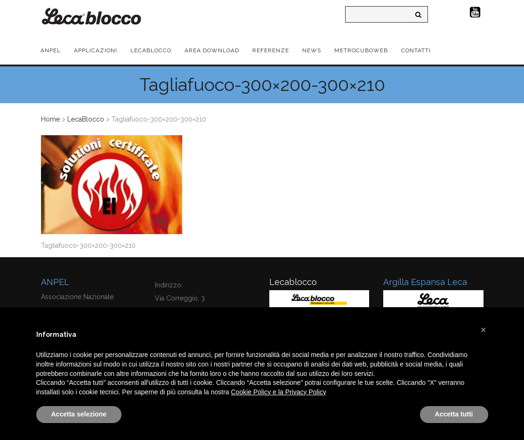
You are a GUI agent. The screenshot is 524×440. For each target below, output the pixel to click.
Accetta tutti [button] (454, 414)
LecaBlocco (85, 119)
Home (50, 119)
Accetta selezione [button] (79, 414)
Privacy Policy (305, 392)
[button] (483, 329)
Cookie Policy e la (258, 392)
